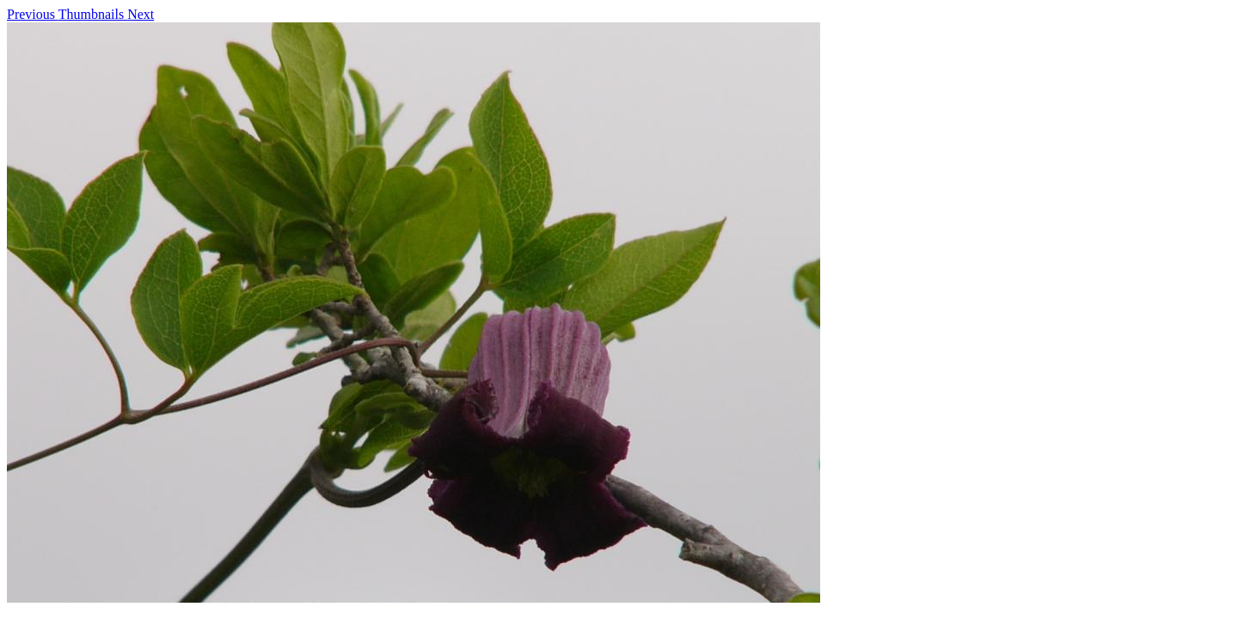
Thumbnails (92, 14)
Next (140, 14)
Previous (32, 14)
